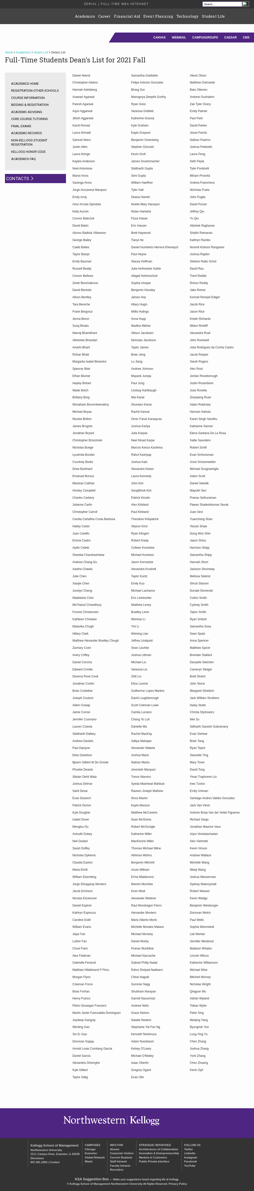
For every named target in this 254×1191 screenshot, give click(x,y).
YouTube (189, 1165)
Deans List (41, 52)
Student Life (213, 16)
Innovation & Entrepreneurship (159, 1153)
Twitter (188, 1149)
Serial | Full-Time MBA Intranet (116, 4)
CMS (246, 37)
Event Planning (158, 16)
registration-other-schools (35, 90)
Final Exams (21, 126)
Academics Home (25, 83)
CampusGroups (205, 37)
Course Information (28, 98)
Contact (54, 1162)
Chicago (90, 1149)
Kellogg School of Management (55, 1145)
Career (104, 16)
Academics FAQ (23, 159)
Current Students (121, 1157)
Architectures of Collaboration (158, 1149)
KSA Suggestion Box (92, 1179)
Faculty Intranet (120, 1165)
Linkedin (189, 1153)
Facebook (190, 1161)
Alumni (114, 1149)
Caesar (230, 37)
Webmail (179, 37)
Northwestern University (46, 1150)
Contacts (17, 178)
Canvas (159, 37)
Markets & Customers (153, 1157)
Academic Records (26, 133)
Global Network (95, 1157)
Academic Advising (26, 112)
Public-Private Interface (154, 1161)
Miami (89, 1161)
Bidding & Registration (30, 105)
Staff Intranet (118, 1161)
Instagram (190, 1157)
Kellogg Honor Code (28, 152)
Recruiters (116, 1169)
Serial (9, 52)
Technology (187, 16)
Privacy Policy (178, 1183)
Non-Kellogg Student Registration (29, 142)
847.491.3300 (39, 1162)
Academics (85, 16)
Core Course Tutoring (29, 119)
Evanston (91, 1153)
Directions (37, 1158)
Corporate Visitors (122, 1153)
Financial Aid (127, 16)
